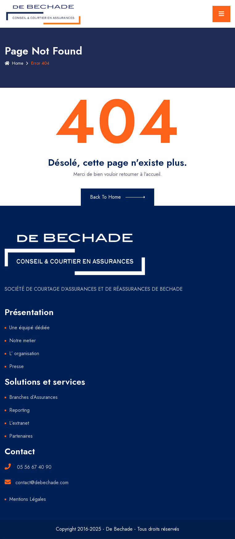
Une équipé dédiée (29, 327)
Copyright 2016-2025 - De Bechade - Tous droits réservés (117, 529)
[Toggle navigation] (221, 14)
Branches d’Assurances (33, 397)
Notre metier (22, 340)
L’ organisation (24, 353)
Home (14, 63)
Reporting (19, 410)
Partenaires (21, 436)
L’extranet (19, 423)
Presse (16, 366)
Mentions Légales (27, 499)
